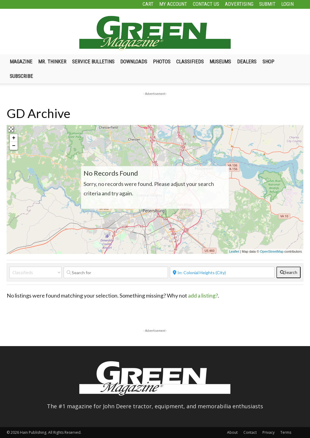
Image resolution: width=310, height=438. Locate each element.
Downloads (133, 62)
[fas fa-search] (288, 272)
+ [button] (13, 138)
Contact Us (206, 4)
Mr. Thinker (52, 62)
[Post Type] (35, 272)
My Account (173, 4)
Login (287, 4)
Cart (148, 4)
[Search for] (116, 272)
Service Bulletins (93, 62)
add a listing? (203, 295)
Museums (220, 62)
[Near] (222, 272)
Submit (267, 4)
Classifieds (190, 62)
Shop (268, 62)
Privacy (268, 432)
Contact (250, 432)
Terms (285, 432)
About (232, 432)
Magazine (21, 62)
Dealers (246, 62)
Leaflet (234, 251)
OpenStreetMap (272, 251)
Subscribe (21, 76)
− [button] (13, 146)
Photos (161, 62)
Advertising (239, 4)
